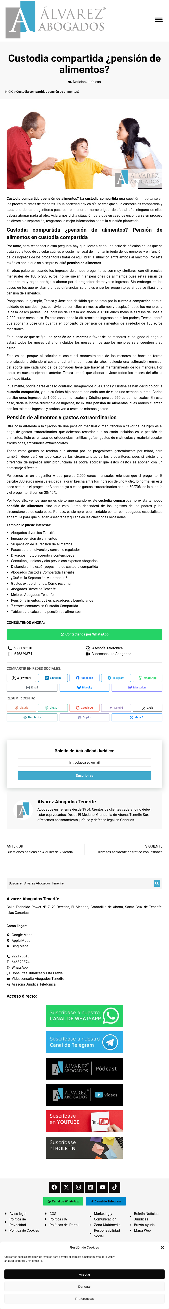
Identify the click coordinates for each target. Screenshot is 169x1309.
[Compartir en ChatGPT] (53, 708)
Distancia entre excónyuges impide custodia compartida (54, 567)
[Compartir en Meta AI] (137, 717)
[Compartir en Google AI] (84, 708)
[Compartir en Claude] (21, 708)
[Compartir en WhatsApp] (147, 678)
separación (35, 221)
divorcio (17, 221)
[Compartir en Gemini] (116, 708)
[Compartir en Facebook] (84, 678)
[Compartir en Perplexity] (32, 717)
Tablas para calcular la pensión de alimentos (46, 612)
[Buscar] (157, 883)
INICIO (8, 91)
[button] (162, 1247)
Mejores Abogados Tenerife (32, 595)
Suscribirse (85, 775)
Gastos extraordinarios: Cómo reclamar (41, 583)
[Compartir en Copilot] (84, 717)
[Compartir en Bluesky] (84, 688)
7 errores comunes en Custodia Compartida (44, 606)
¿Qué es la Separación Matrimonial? (39, 578)
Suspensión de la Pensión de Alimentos (41, 544)
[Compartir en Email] (32, 688)
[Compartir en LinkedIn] (53, 678)
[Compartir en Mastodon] (137, 688)
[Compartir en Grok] (147, 708)
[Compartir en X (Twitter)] (21, 678)
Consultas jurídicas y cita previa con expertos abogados (54, 561)
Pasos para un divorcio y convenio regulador (45, 550)
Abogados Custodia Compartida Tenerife (42, 572)
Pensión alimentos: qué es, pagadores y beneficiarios (52, 600)
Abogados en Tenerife (54, 809)
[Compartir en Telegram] (116, 678)
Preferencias (84, 1298)
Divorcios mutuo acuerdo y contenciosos (42, 555)
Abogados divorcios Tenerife (33, 533)
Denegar (84, 1286)
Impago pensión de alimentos (34, 538)
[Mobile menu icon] (159, 20)
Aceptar (84, 1274)
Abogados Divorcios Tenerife (33, 589)
